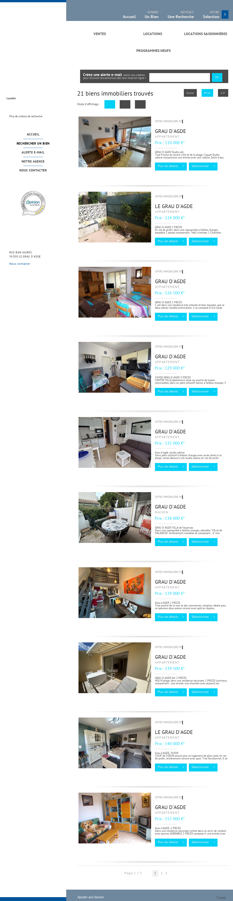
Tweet (221, 898)
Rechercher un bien (33, 144)
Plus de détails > (171, 166)
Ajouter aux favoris (90, 897)
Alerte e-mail (33, 153)
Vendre (152, 15)
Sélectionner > (203, 166)
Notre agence (33, 162)
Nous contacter (33, 171)
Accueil (33, 135)
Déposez (181, 15)
